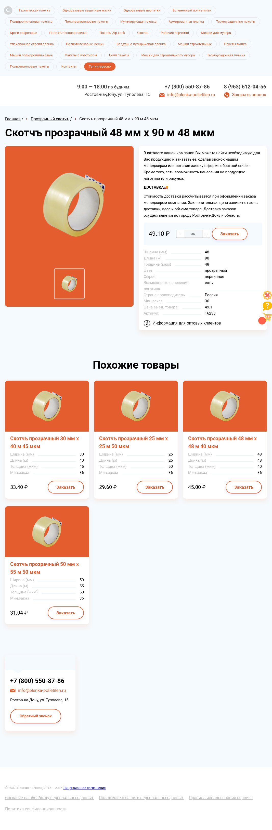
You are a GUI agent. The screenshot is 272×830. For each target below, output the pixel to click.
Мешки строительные (195, 44)
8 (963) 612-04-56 (245, 87)
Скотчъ (142, 33)
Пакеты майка (235, 44)
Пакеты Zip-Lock (112, 33)
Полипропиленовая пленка (31, 21)
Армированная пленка (186, 21)
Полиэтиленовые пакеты (29, 66)
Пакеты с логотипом (81, 55)
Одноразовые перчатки (142, 10)
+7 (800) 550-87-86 (187, 87)
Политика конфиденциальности (36, 809)
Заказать (229, 233)
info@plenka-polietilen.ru (191, 94)
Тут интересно (100, 66)
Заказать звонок (249, 94)
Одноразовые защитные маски (86, 10)
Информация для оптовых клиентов (187, 323)
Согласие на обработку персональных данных (49, 797)
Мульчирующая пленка (138, 21)
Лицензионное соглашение (84, 788)
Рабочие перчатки (175, 33)
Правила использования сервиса (221, 797)
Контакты (68, 66)
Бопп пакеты (119, 55)
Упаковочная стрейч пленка (32, 44)
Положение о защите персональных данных (141, 797)
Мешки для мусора (216, 33)
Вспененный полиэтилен (192, 10)
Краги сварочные (23, 33)
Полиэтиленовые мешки (85, 44)
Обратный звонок (36, 716)
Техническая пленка (34, 10)
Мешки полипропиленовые (31, 55)
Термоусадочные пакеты (235, 21)
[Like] (267, 298)
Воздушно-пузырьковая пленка (141, 44)
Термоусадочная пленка (226, 55)
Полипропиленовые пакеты (86, 21)
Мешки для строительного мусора (168, 55)
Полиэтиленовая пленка (68, 33)
